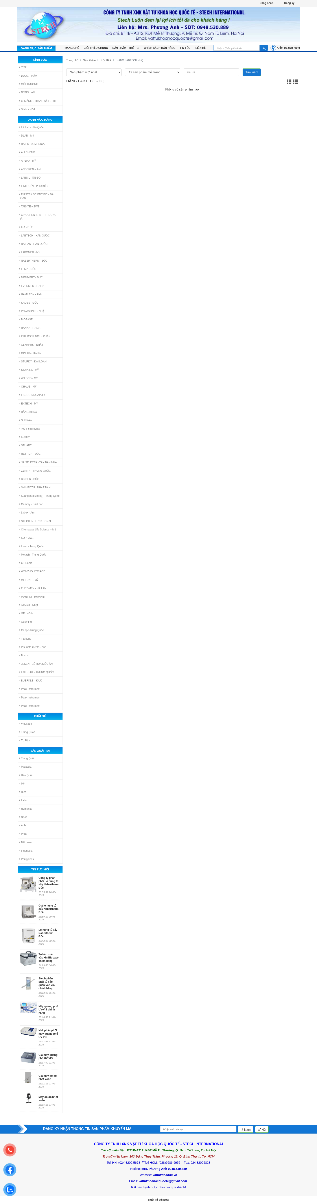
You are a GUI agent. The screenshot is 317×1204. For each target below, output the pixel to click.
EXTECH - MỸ (28, 403)
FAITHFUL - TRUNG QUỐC (36, 672)
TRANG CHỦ (71, 48)
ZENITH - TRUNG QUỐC (35, 470)
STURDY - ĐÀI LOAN (33, 361)
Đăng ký (289, 3)
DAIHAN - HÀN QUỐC (33, 244)
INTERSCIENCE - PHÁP (34, 336)
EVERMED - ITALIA (31, 286)
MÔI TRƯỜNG (28, 84)
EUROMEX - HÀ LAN (32, 588)
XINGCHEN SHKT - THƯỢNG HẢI (38, 216)
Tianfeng (25, 638)
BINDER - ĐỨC (29, 479)
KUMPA (24, 437)
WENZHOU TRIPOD (32, 571)
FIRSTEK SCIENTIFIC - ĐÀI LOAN (36, 196)
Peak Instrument (29, 689)
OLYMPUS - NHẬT (31, 344)
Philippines (26, 859)
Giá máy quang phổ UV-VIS (48, 1056)
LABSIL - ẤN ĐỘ (30, 177)
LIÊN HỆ (200, 48)
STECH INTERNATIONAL (35, 521)
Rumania (25, 808)
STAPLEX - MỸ (29, 369)
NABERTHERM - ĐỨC (33, 260)
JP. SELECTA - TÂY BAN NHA (38, 462)
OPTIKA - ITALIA (30, 353)
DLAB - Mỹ (26, 135)
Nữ (262, 1129)
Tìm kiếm (251, 72)
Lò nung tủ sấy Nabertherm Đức (48, 933)
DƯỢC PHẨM (28, 75)
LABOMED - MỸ (29, 252)
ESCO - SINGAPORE (33, 395)
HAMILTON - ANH (30, 294)
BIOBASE (26, 319)
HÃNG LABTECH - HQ (129, 60)
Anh (22, 825)
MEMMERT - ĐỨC (31, 277)
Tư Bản (24, 740)
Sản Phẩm (89, 60)
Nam (246, 1129)
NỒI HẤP (106, 60)
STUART (25, 445)
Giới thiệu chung (96, 48)
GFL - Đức (26, 613)
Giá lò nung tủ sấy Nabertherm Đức (49, 909)
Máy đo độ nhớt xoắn (48, 1098)
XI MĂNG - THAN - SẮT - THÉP (39, 101)
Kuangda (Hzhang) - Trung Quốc (39, 495)
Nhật (23, 817)
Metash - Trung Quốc (32, 554)
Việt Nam (25, 723)
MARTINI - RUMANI (32, 596)
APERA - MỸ (27, 160)
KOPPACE (26, 537)
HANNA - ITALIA (30, 327)
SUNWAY (25, 420)
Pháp (23, 833)
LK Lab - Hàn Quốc (31, 127)
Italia (23, 800)
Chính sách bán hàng (159, 48)
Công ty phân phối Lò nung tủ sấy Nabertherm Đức (49, 882)
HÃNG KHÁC (28, 412)
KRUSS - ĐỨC (28, 302)
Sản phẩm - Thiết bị (126, 48)
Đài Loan (25, 842)
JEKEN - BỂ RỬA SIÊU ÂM (36, 663)
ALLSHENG (27, 152)
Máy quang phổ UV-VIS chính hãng (48, 1009)
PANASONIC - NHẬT (32, 311)
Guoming (25, 621)
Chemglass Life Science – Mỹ (37, 529)
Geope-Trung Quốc (31, 630)
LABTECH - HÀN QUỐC (34, 235)
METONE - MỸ (29, 580)
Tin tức (185, 48)
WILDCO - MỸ (28, 378)
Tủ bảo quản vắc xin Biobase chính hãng (49, 957)
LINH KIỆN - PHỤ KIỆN (33, 186)
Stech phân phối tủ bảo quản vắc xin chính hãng (47, 983)
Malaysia (25, 766)
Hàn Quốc (26, 775)
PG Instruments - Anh (32, 647)
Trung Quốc (27, 732)
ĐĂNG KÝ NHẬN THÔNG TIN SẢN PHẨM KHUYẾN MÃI (88, 1129)
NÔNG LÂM (27, 92)
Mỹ (22, 783)
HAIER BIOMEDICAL (32, 144)
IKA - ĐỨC (26, 227)
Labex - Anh (27, 512)
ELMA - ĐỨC (27, 269)
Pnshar (24, 655)
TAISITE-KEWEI (29, 206)
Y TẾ (23, 67)
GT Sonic (25, 563)
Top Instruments (29, 428)
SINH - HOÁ (27, 109)
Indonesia (26, 850)
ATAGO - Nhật (28, 605)
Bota (166, 1199)
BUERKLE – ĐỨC (30, 680)
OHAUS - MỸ (28, 386)
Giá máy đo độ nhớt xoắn (48, 1077)
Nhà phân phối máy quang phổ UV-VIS (48, 1034)
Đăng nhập (266, 3)
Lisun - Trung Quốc (31, 546)
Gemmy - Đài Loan (31, 504)
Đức (22, 792)
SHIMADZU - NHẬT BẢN (35, 487)
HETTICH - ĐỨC (30, 453)
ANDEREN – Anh (30, 169)
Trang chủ (72, 60)
